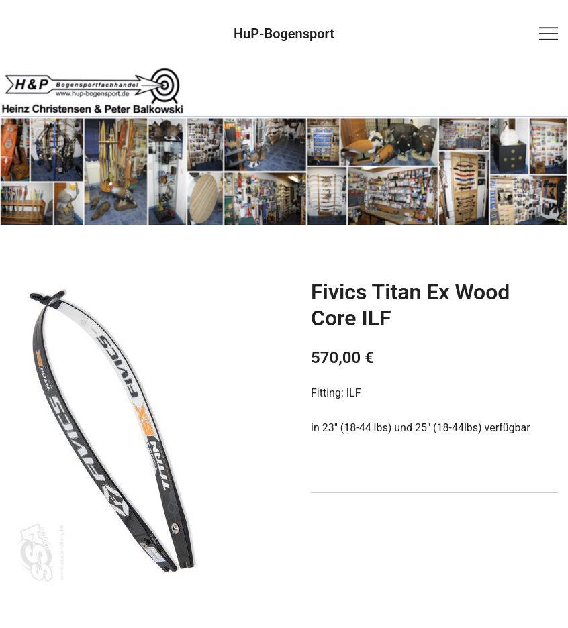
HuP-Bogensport (284, 33)
